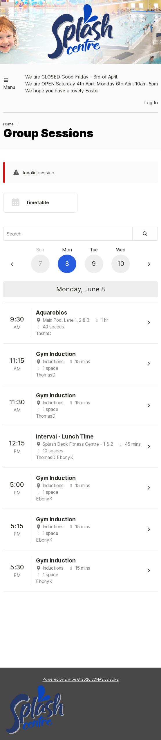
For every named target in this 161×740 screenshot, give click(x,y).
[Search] (145, 234)
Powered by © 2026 (81, 679)
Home (8, 124)
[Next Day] (148, 264)
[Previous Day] (12, 264)
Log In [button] (151, 102)
